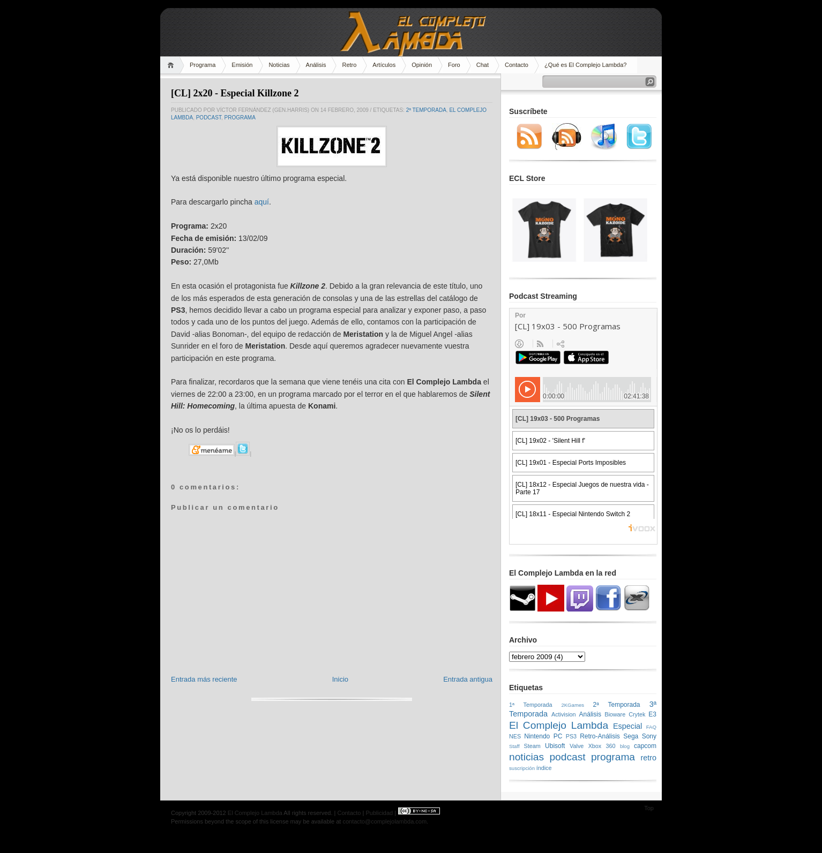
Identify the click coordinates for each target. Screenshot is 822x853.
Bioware (614, 714)
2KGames (572, 705)
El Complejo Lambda (558, 725)
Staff (514, 746)
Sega (630, 736)
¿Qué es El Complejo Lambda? (585, 65)
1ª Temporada (530, 704)
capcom (645, 746)
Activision (563, 714)
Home (172, 65)
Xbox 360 (602, 746)
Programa (202, 65)
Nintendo (537, 736)
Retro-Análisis (600, 736)
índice (544, 768)
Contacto (516, 65)
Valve (577, 746)
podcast (208, 117)
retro (648, 757)
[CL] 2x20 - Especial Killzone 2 (234, 93)
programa (239, 117)
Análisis (316, 65)
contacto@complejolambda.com (384, 821)
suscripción (522, 768)
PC (558, 736)
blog (625, 746)
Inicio (340, 679)
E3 (652, 714)
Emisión (241, 65)
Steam (532, 746)
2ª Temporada (426, 110)
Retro (349, 65)
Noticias (278, 65)
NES (515, 736)
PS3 (571, 736)
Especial (627, 726)
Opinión (422, 65)
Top (649, 808)
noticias (526, 757)
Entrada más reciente (204, 679)
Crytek (637, 714)
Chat (482, 65)
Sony (649, 736)
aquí (262, 202)
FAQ (651, 727)
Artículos (383, 65)
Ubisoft (555, 746)
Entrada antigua (467, 679)
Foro (454, 65)
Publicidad (379, 813)
